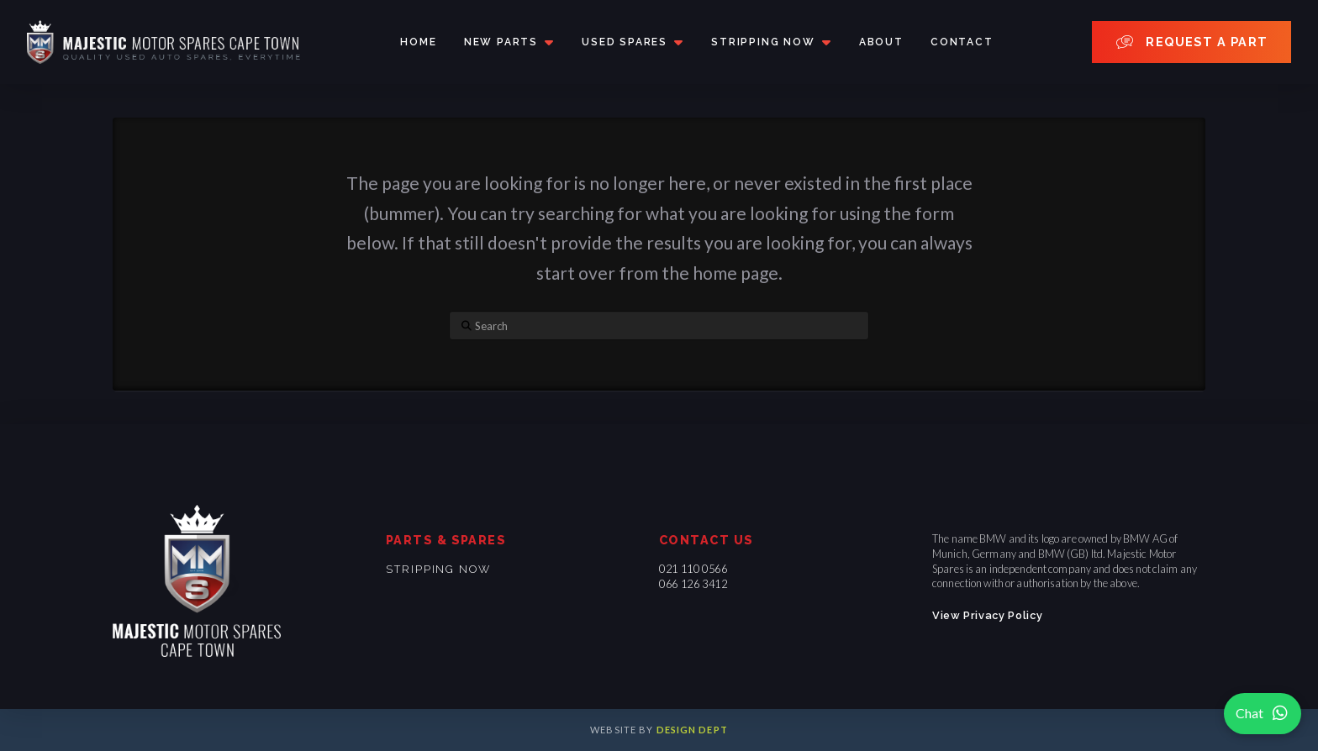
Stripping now (438, 569)
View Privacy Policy (987, 615)
